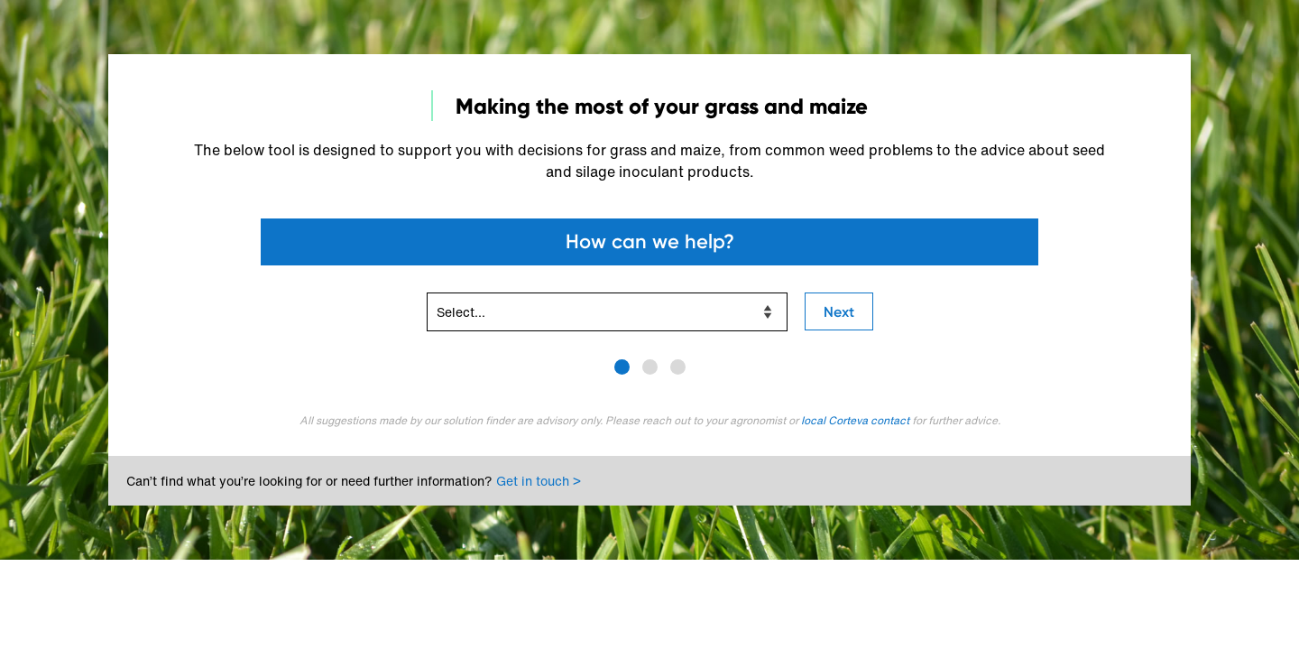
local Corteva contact (856, 420)
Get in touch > (538, 480)
